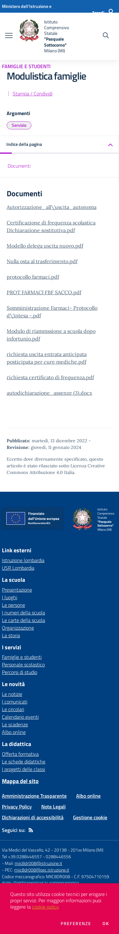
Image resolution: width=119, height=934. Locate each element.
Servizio (19, 125)
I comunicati (14, 701)
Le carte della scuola (23, 620)
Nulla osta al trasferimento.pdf (42, 261)
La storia (11, 635)
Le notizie (12, 694)
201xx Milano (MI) (86, 849)
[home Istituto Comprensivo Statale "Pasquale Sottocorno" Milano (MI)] (48, 36)
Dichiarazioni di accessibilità (32, 817)
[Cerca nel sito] (106, 36)
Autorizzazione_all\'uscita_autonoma (51, 207)
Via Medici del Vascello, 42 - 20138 (34, 849)
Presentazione (17, 589)
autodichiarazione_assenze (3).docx (49, 393)
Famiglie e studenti (22, 657)
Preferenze (76, 923)
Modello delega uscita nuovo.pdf (45, 246)
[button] (59, 144)
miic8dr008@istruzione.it (38, 863)
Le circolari (13, 709)
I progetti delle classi (23, 769)
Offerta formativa (20, 754)
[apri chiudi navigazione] (9, 36)
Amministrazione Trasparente (34, 796)
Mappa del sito (20, 781)
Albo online (14, 732)
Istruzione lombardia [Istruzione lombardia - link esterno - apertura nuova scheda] (23, 560)
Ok (105, 923)
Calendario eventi (20, 717)
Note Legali (53, 806)
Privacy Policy (17, 806)
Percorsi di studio (19, 672)
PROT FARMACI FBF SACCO (39, 292)
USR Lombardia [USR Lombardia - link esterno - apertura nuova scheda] (18, 568)
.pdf (76, 292)
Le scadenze (15, 724)
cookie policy (45, 907)
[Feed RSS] (31, 830)
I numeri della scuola (23, 612)
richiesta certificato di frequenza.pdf (50, 377)
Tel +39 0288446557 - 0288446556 (36, 856)
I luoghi (9, 597)
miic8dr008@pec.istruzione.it (41, 869)
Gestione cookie (90, 817)
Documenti (19, 166)
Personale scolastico (23, 664)
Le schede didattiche (23, 761)
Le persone (13, 605)
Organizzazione (18, 628)
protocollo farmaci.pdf (33, 277)
